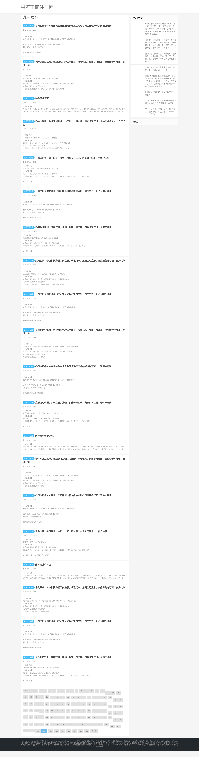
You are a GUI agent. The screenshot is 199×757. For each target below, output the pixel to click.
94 (26, 731)
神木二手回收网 (113, 751)
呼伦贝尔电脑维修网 (149, 747)
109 (112, 733)
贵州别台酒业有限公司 (149, 749)
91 (110, 724)
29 (84, 704)
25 (62, 704)
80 (52, 724)
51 (99, 710)
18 (26, 703)
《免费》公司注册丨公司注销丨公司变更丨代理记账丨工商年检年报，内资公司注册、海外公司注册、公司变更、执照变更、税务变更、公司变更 (160, 44)
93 (120, 726)
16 (113, 699)
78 (41, 723)
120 (80, 737)
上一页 (34, 697)
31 (94, 704)
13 (97, 697)
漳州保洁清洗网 (35, 749)
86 (84, 724)
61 (52, 717)
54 (115, 713)
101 (64, 731)
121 (86, 737)
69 (94, 717)
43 (57, 710)
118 (68, 737)
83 (68, 724)
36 (120, 706)
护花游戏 (85, 747)
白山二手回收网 (93, 749)
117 (62, 737)
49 (89, 710)
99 (52, 731)
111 (26, 737)
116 (56, 737)
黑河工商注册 (29, 26)
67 (84, 717)
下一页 (94, 737)
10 (81, 697)
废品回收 (78, 747)
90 (105, 724)
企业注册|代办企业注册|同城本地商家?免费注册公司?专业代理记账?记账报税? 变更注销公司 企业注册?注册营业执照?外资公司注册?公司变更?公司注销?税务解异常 (160, 29)
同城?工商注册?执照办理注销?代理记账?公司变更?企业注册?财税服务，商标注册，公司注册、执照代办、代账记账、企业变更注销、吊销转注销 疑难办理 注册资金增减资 (160, 81)
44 (62, 710)
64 (68, 717)
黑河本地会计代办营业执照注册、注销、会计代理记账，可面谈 (160, 68)
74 (120, 719)
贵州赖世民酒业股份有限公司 (43, 751)
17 (118, 699)
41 (47, 710)
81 (57, 724)
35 (115, 706)
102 (70, 731)
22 (47, 703)
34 (110, 704)
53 (110, 713)
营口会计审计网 (58, 749)
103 (76, 731)
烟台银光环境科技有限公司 (63, 751)
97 (41, 731)
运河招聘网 (165, 751)
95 (31, 731)
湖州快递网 (115, 747)
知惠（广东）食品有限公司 (120, 749)
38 (31, 710)
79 (47, 724)
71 (105, 717)
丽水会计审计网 (70, 749)
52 (105, 710)
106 (94, 731)
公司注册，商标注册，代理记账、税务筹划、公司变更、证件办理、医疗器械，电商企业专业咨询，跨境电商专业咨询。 (160, 58)
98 (47, 731)
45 (68, 710)
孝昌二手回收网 (124, 751)
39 (36, 710)
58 (36, 717)
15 (107, 699)
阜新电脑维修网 (124, 747)
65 (73, 717)
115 (50, 737)
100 (58, 731)
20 (36, 703)
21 (41, 703)
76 (31, 723)
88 (94, 724)
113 (38, 737)
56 (26, 717)
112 (32, 737)
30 (89, 704)
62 (57, 717)
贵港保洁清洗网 (104, 749)
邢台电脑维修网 (162, 747)
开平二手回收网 (135, 751)
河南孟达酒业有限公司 (165, 749)
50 (94, 710)
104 (82, 731)
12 (92, 697)
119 (74, 737)
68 (89, 717)
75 (26, 723)
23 (52, 704)
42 (52, 710)
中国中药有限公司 (100, 751)
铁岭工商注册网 (135, 749)
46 (73, 710)
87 (89, 724)
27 (73, 704)
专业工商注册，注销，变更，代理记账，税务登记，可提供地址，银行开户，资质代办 (160, 111)
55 (120, 713)
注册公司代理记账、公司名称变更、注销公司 (160, 93)
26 (68, 704)
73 (115, 719)
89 (99, 724)
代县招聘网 (157, 751)
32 (99, 704)
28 (78, 704)
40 (41, 710)
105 (88, 731)
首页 (26, 697)
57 (31, 717)
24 (57, 704)
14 (102, 697)
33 (105, 704)
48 (84, 710)
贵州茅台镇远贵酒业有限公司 (83, 751)
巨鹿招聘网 (174, 751)
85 (78, 724)
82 (62, 724)
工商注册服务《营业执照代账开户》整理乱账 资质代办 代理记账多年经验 (160, 102)
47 (78, 710)
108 (106, 731)
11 (86, 697)
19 (31, 703)
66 (78, 717)
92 (115, 726)
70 (99, 717)
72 (110, 719)
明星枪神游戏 (28, 751)
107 (100, 731)
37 (26, 710)
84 (73, 724)
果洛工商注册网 (81, 749)
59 (41, 717)
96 (36, 731)
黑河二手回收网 (147, 751)
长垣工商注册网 (105, 747)
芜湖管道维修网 (47, 749)
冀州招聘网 (100, 752)
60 (47, 717)
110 (118, 733)
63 (62, 717)
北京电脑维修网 (136, 747)
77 (36, 723)
